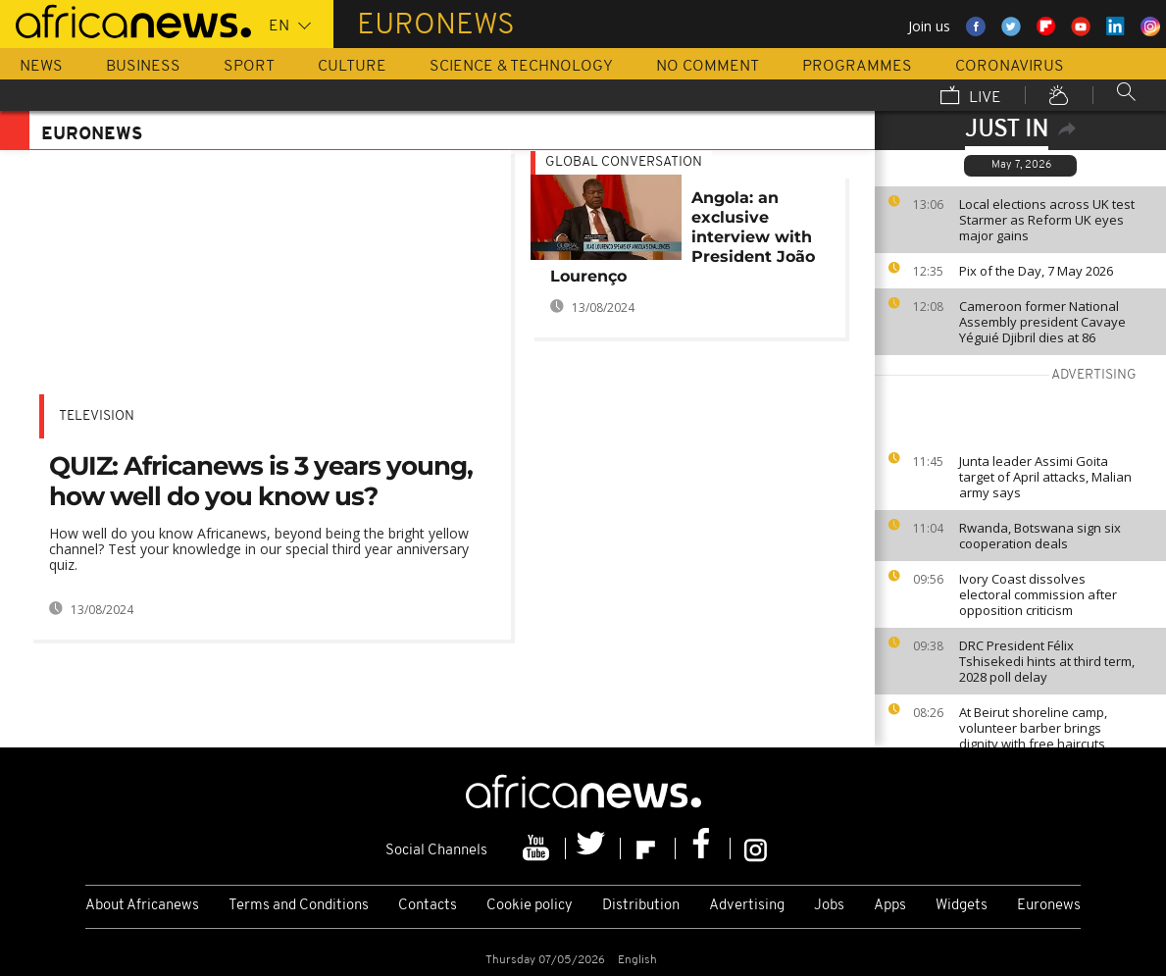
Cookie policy (529, 906)
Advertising (747, 906)
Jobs (829, 906)
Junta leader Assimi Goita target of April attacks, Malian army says (1045, 476)
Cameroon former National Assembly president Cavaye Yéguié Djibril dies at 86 (1042, 321)
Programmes (857, 67)
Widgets (962, 906)
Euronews (1049, 906)
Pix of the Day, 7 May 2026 (1036, 271)
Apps (890, 906)
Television (96, 416)
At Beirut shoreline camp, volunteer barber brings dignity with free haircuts (1033, 727)
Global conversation (623, 162)
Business (143, 67)
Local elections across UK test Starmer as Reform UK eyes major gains (1047, 219)
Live (970, 97)
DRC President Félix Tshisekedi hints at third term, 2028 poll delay (1047, 661)
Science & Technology (521, 67)
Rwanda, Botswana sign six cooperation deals (1040, 535)
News (41, 67)
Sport (249, 67)
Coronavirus (1009, 67)
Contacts (427, 906)
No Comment (707, 67)
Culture (352, 67)
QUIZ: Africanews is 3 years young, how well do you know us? (261, 481)
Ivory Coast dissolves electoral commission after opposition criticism (1038, 594)
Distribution (641, 906)
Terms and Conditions (298, 906)
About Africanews (142, 906)
